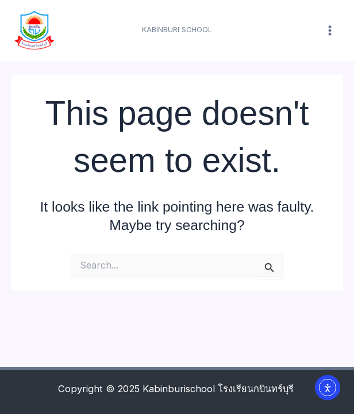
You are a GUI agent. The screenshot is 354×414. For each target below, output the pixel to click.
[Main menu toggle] (330, 31)
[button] (177, 30)
